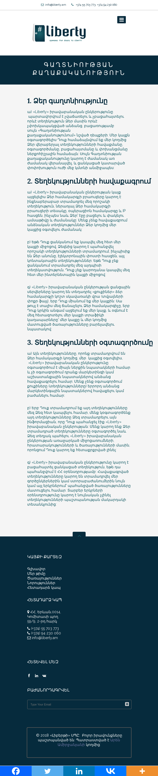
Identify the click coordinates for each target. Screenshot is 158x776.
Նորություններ (41, 583)
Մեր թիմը (36, 573)
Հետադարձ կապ (44, 587)
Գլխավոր (36, 569)
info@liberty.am (55, 4)
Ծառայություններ (44, 578)
